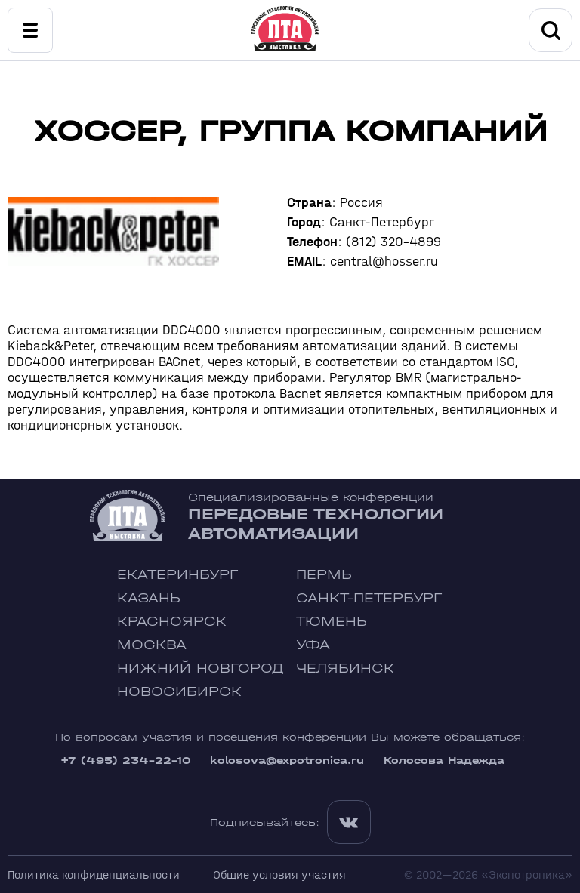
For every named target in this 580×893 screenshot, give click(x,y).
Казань (148, 598)
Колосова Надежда (444, 760)
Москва (152, 645)
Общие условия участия (279, 874)
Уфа (313, 645)
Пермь (324, 575)
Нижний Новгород (200, 668)
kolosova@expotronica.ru (287, 760)
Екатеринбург (177, 575)
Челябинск (345, 668)
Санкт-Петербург (369, 598)
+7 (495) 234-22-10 (125, 760)
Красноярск (172, 622)
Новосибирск (179, 692)
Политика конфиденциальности (94, 874)
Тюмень (331, 622)
